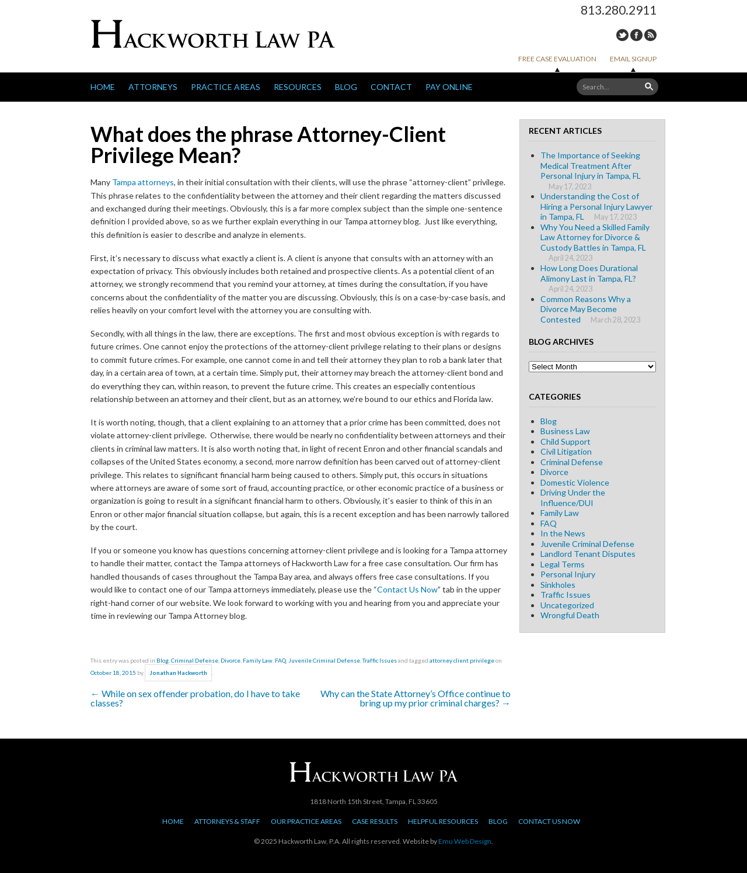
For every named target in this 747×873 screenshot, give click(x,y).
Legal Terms (562, 564)
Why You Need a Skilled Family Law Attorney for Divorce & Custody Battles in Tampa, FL (595, 237)
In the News (562, 533)
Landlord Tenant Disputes (588, 554)
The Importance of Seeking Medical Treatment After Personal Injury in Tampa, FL (590, 165)
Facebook (636, 35)
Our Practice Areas (306, 821)
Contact (391, 87)
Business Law (565, 431)
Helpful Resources (443, 821)
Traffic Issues (379, 660)
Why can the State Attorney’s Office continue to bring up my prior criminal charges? (415, 698)
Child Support (565, 441)
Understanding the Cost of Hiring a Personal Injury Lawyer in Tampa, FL (596, 206)
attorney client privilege (462, 660)
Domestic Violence (574, 482)
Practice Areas (225, 87)
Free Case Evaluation (557, 58)
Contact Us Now (407, 589)
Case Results (374, 821)
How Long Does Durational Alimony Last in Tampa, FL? (589, 273)
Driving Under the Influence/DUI (572, 497)
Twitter (622, 35)
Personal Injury (567, 574)
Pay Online (449, 87)
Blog (346, 87)
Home (102, 87)
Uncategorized (567, 605)
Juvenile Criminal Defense (324, 660)
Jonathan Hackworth (178, 673)
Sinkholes (557, 585)
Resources (298, 87)
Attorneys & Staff (227, 821)
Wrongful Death (569, 615)
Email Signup (633, 58)
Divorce (230, 660)
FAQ (280, 660)
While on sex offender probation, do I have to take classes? (195, 698)
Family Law (258, 660)
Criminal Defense (194, 660)
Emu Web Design (464, 841)
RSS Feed (650, 35)
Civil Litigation (566, 451)
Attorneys (152, 87)
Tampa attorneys (143, 182)
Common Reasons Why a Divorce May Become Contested (585, 309)
